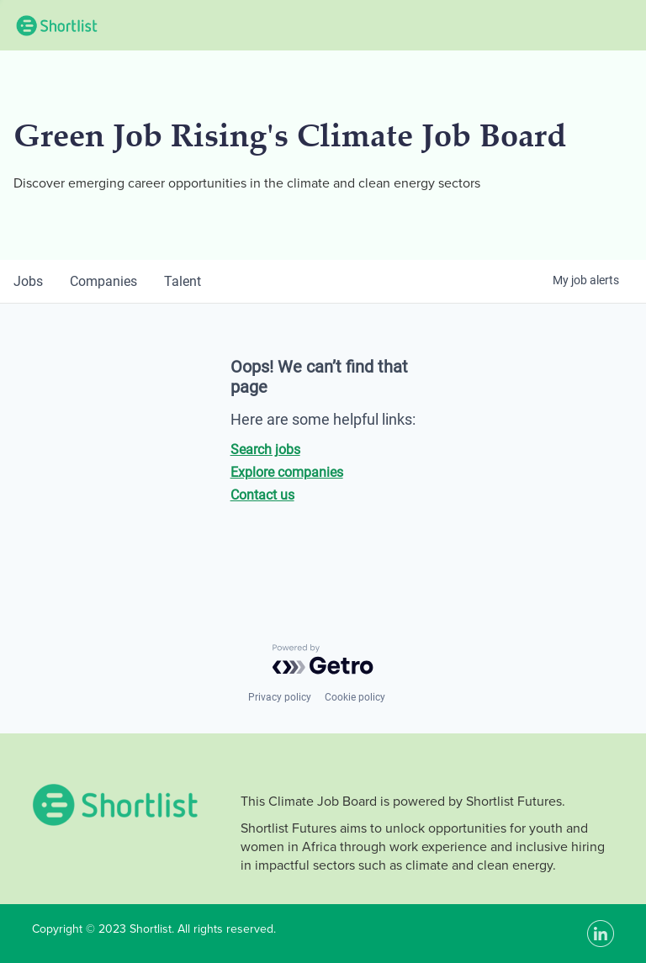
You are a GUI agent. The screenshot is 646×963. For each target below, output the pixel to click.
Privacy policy (279, 697)
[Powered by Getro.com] (323, 659)
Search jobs (265, 450)
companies (103, 281)
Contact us (262, 495)
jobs (28, 281)
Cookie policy (355, 697)
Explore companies (286, 472)
